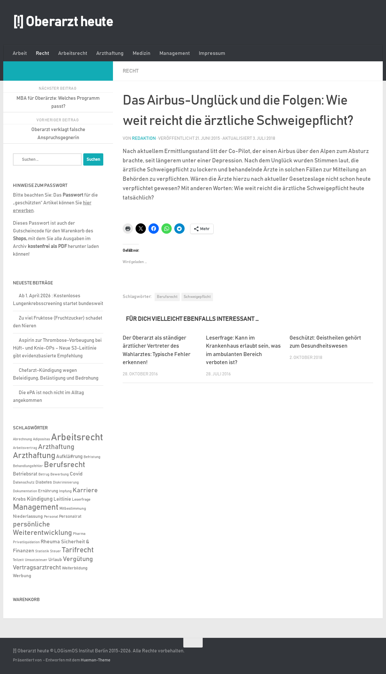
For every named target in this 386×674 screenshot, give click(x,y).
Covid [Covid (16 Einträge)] (76, 473)
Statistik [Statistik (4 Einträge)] (42, 551)
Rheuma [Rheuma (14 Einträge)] (50, 541)
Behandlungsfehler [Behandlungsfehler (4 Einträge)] (28, 466)
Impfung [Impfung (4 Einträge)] (65, 491)
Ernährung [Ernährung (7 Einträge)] (48, 491)
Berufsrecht (167, 296)
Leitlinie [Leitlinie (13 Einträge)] (62, 499)
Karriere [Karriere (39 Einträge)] (85, 490)
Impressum (212, 53)
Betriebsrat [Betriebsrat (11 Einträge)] (25, 474)
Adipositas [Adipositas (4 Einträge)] (41, 439)
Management (174, 53)
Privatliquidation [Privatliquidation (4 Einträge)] (26, 542)
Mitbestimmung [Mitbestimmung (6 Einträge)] (72, 508)
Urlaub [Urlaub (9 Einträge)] (55, 559)
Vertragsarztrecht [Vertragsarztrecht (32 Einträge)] (37, 568)
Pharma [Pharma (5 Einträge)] (79, 534)
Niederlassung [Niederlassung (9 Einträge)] (28, 516)
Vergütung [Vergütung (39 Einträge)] (78, 559)
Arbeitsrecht (72, 53)
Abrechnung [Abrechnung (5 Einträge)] (22, 439)
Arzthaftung (110, 53)
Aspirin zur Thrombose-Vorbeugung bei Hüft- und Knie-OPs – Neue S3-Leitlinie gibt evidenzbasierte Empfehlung (57, 348)
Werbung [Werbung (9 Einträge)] (22, 576)
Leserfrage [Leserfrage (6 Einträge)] (81, 499)
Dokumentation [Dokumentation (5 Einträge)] (25, 491)
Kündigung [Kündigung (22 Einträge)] (40, 499)
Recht (42, 53)
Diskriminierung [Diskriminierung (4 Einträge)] (66, 482)
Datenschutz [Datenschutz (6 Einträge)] (24, 482)
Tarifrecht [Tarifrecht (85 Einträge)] (78, 550)
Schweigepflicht (197, 296)
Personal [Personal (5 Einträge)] (51, 516)
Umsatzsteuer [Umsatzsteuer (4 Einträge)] (36, 560)
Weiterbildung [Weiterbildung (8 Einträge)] (74, 568)
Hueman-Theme (95, 660)
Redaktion (144, 138)
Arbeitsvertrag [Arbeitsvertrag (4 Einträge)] (25, 448)
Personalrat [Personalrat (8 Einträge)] (70, 516)
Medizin (141, 53)
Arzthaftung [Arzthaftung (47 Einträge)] (56, 447)
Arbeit (20, 53)
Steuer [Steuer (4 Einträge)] (55, 551)
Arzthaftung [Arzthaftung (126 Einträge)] (34, 456)
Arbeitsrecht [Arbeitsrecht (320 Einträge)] (77, 437)
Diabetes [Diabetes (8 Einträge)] (44, 482)
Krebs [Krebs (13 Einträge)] (19, 499)
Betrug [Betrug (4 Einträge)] (43, 474)
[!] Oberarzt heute (63, 22)
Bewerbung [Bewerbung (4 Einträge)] (59, 474)
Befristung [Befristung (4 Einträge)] (92, 457)
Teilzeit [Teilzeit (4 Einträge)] (18, 560)
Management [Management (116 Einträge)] (35, 507)
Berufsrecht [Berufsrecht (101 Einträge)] (64, 465)
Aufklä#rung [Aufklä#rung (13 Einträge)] (69, 456)
